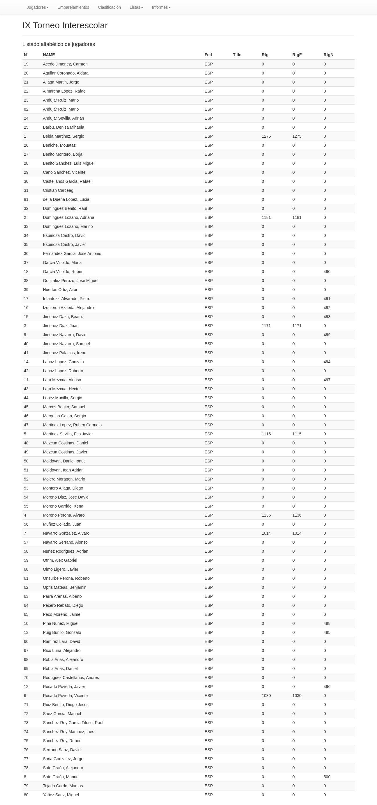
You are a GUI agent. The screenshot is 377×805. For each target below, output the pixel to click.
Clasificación (109, 7)
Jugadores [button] (38, 7)
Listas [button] (136, 7)
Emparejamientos (73, 7)
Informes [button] (161, 7)
